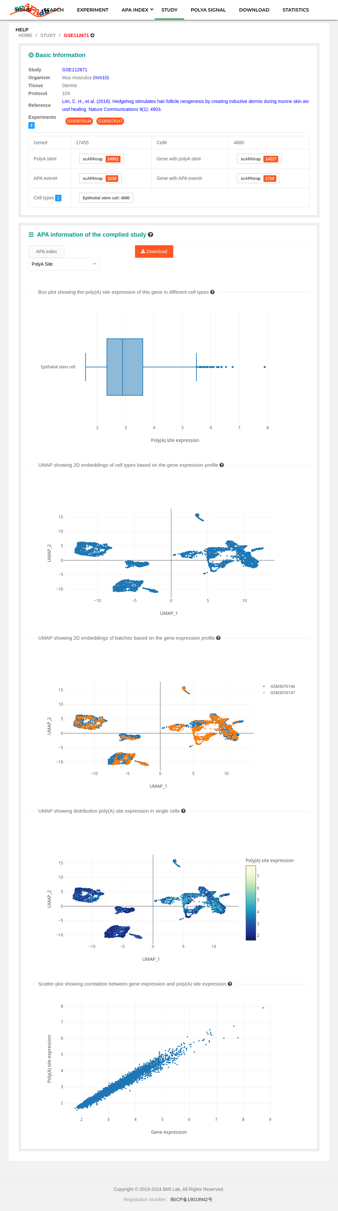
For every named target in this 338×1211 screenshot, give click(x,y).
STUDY (169, 10)
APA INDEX (138, 10)
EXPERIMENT (92, 10)
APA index (46, 251)
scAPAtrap (101, 159)
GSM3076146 (79, 121)
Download (154, 251)
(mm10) (101, 77)
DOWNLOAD (254, 10)
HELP (22, 30)
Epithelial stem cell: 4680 (106, 198)
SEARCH (54, 10)
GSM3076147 (110, 121)
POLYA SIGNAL (208, 10)
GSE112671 (74, 69)
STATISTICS (296, 10)
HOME (23, 10)
